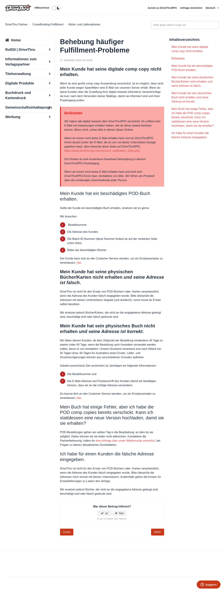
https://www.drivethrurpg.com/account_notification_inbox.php (102, 150)
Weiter (157, 532)
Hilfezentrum (41, 7)
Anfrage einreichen (191, 7)
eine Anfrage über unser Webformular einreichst (125, 440)
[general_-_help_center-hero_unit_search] (185, 25)
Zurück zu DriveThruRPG (162, 7)
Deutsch (211, 7)
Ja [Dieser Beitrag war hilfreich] (106, 513)
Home (16, 40)
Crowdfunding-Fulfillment (48, 24)
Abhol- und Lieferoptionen (84, 24)
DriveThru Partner (16, 24)
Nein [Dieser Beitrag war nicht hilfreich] (121, 513)
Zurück (67, 532)
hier (79, 262)
